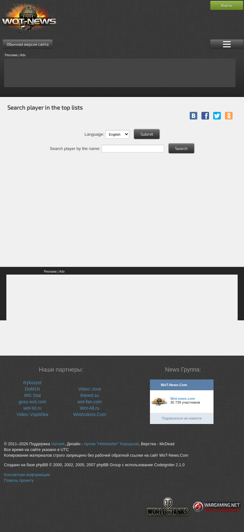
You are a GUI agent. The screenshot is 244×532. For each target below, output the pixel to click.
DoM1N (32, 389)
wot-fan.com (90, 401)
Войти (226, 5)
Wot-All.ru (89, 408)
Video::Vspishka (32, 414)
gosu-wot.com (32, 401)
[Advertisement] (119, 72)
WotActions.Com (89, 414)
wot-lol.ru (32, 408)
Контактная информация (27, 475)
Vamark (57, 444)
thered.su (89, 395)
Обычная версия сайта (28, 44)
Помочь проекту (19, 480)
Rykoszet (32, 382)
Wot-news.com (182, 398)
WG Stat (32, 395)
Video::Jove (89, 389)
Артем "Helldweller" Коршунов (111, 444)
